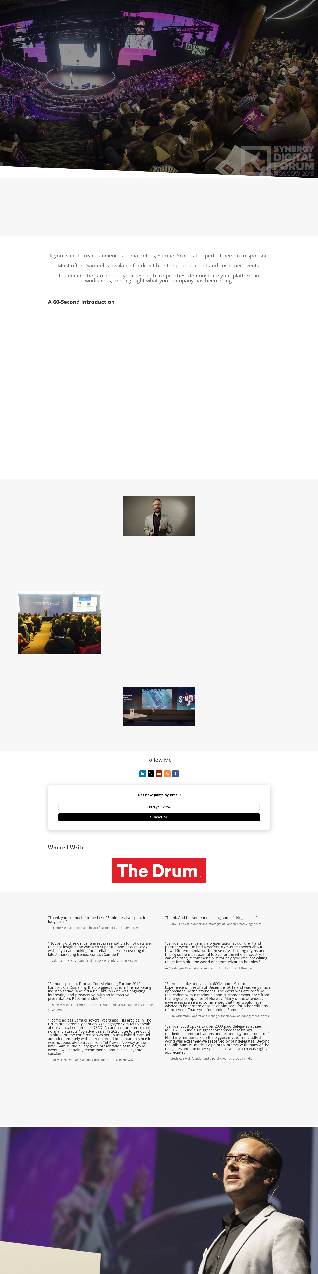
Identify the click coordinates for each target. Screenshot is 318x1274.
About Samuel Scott (62, 1241)
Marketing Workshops (247, 1246)
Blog (178, 1251)
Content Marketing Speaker (142, 1246)
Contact (164, 1251)
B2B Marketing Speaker (64, 1246)
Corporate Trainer (60, 1251)
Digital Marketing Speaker (208, 1246)
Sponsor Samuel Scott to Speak (131, 1251)
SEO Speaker (176, 1246)
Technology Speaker (191, 1241)
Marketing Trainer (91, 1251)
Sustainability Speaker (102, 1246)
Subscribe (159, 752)
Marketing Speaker (158, 1241)
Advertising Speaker (224, 1241)
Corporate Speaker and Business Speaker (110, 1241)
